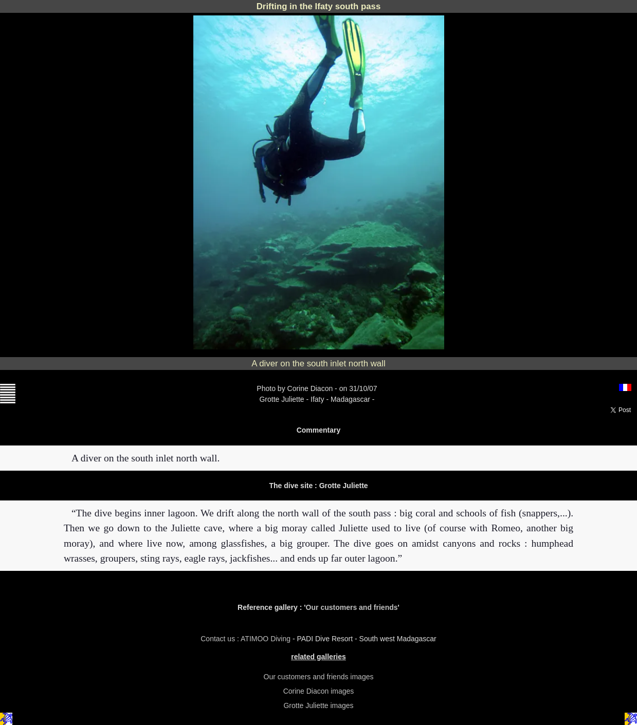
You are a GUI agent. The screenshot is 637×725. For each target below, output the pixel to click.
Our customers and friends (352, 607)
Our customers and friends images (319, 677)
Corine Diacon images (318, 691)
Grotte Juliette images (318, 705)
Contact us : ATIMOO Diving (247, 639)
